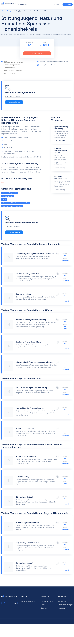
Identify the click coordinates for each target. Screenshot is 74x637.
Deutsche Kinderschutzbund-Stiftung (61, 151)
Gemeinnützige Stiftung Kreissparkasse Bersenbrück (35, 254)
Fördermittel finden (14, 102)
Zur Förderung (60, 140)
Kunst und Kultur (8, 196)
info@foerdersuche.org (28, 601)
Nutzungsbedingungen (65, 605)
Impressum (61, 608)
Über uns (44, 608)
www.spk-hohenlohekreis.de (50, 65)
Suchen (15, 603)
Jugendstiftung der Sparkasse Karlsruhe (30, 408)
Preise (43, 605)
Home (2, 10)
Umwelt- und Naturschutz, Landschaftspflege (16, 203)
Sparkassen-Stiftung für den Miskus (28, 342)
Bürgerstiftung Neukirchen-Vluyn (28, 543)
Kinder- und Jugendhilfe (10, 193)
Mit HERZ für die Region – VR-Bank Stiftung (31, 388)
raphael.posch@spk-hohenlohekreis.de (54, 62)
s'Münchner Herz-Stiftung (25, 428)
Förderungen (9, 11)
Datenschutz (62, 601)
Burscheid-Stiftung (22, 477)
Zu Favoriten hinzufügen (57, 253)
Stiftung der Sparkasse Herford (60, 177)
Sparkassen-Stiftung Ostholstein (27, 274)
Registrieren (68, 4)
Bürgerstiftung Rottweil (24, 497)
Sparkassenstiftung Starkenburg (61, 128)
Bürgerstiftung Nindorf (24, 563)
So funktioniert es (22, 4)
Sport (4, 199)
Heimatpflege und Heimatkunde (12, 206)
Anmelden (56, 4)
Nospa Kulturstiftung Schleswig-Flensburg (31, 320)
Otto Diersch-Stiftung (23, 294)
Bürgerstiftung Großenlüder (26, 456)
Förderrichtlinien (37, 53)
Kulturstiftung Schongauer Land (27, 523)
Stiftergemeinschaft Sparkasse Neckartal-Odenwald (34, 362)
